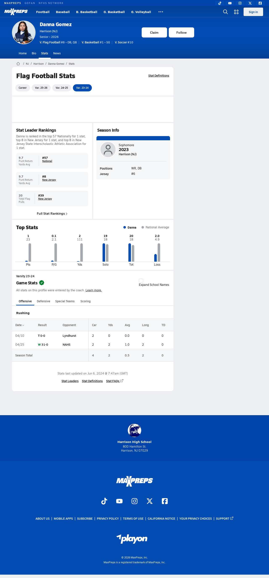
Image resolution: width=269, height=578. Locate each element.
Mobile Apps (63, 518)
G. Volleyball (141, 11)
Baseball (63, 11)
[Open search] (225, 11)
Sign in (253, 12)
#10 (124, 42)
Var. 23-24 (82, 87)
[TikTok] (219, 3)
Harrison (38, 63)
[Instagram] (240, 3)
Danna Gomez (56, 24)
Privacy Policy (108, 518)
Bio (34, 53)
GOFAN (30, 3)
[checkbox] (141, 281)
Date (19, 325)
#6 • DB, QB (58, 42)
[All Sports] (160, 11)
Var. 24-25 (62, 87)
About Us (43, 518)
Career (23, 87)
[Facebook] (260, 3)
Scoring (85, 301)
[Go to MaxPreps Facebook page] (164, 501)
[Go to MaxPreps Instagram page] (134, 501)
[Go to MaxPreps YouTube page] (119, 501)
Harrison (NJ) (49, 31)
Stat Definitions (158, 75)
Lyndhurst (69, 335)
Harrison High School (134, 434)
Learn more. (94, 290)
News (57, 53)
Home (23, 53)
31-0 (44, 344)
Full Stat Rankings (52, 213)
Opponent (69, 325)
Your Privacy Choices (195, 518)
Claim (154, 32)
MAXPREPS (12, 3)
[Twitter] (250, 3)
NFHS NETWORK (51, 3)
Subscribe (85, 518)
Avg (127, 325)
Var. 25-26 (41, 87)
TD (163, 325)
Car (94, 325)
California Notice (161, 518)
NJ (27, 63)
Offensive (25, 301)
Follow (181, 32)
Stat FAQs (115, 381)
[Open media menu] (236, 11)
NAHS (66, 344)
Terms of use (133, 518)
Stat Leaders (70, 381)
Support (225, 518)
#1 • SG (96, 42)
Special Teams (65, 301)
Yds (110, 325)
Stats (44, 53)
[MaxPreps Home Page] (18, 63)
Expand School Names (154, 283)
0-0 (42, 335)
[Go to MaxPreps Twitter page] (149, 501)
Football (43, 11)
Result (42, 325)
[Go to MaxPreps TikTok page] (104, 501)
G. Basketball (114, 11)
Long (145, 325)
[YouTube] (230, 3)
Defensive (43, 301)
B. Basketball (86, 11)
